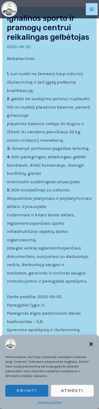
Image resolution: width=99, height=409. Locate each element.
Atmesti (72, 390)
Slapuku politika (50, 402)
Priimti (27, 390)
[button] (91, 344)
